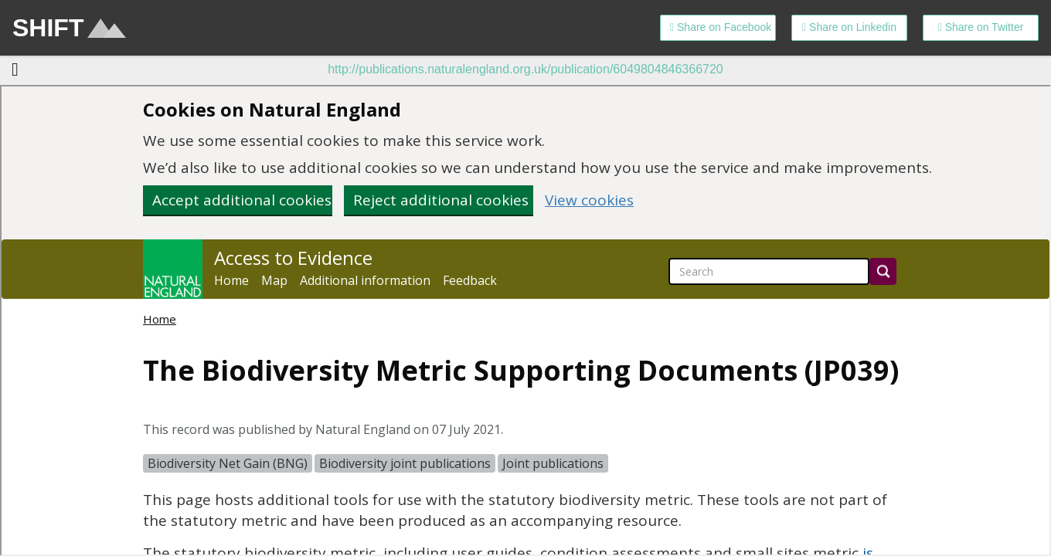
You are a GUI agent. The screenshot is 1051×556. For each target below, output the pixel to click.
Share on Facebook (720, 27)
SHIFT (69, 28)
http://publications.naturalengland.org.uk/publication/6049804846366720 (525, 69)
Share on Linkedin (849, 27)
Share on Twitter (981, 27)
